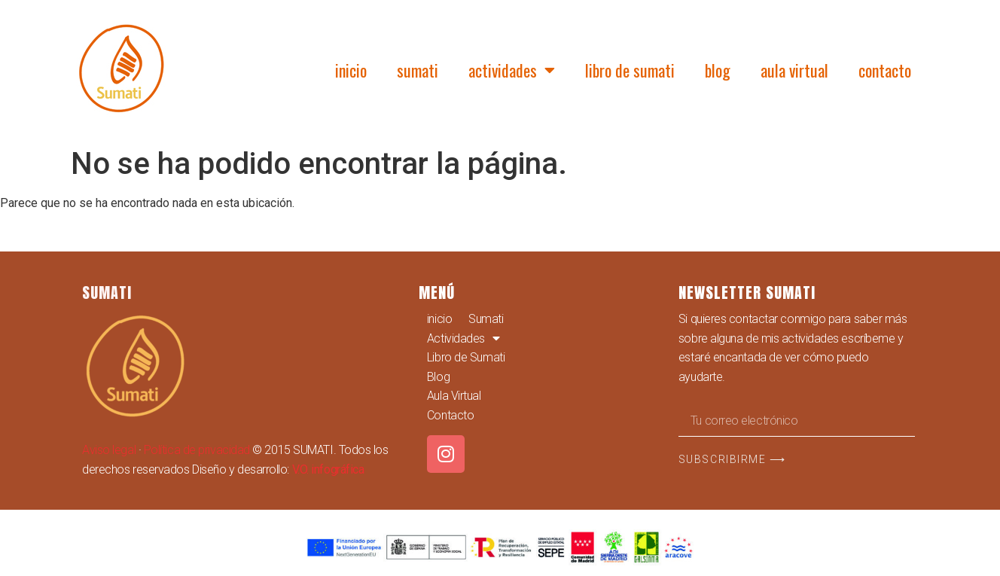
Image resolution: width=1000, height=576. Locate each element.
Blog (717, 70)
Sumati (417, 70)
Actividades (511, 70)
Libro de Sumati (630, 70)
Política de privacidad (197, 450)
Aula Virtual (794, 70)
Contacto (884, 70)
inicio (351, 70)
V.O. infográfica (328, 469)
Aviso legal (109, 450)
